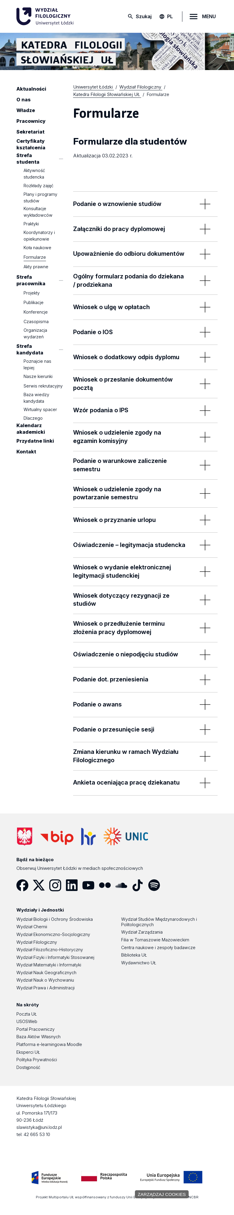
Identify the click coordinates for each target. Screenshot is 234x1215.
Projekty (32, 292)
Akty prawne (36, 266)
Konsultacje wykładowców (38, 212)
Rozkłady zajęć (38, 185)
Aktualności (31, 89)
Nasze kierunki (38, 376)
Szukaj (144, 16)
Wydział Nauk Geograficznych (46, 972)
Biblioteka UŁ (134, 954)
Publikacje (34, 302)
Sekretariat (30, 132)
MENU (209, 16)
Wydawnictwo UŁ (138, 962)
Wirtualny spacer (40, 409)
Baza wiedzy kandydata (36, 398)
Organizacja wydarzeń (35, 333)
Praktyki (31, 223)
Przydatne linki (35, 441)
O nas (23, 100)
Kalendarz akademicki (30, 428)
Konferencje (36, 311)
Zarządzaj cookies (162, 1194)
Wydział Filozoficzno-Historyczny (49, 949)
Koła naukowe (37, 247)
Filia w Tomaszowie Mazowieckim (155, 939)
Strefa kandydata (29, 349)
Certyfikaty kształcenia (30, 144)
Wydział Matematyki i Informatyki (48, 964)
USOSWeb (26, 1021)
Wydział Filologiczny (36, 942)
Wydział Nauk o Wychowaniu (45, 979)
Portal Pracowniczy (35, 1029)
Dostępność (28, 1067)
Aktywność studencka (34, 173)
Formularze (35, 257)
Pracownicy (31, 121)
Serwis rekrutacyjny (43, 385)
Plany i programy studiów (40, 197)
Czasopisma (36, 321)
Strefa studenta (27, 158)
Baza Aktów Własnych (38, 1036)
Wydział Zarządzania (142, 932)
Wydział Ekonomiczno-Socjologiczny (53, 934)
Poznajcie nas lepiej (37, 364)
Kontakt (26, 452)
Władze (25, 110)
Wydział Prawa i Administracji (45, 987)
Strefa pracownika (30, 280)
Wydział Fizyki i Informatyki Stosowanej (55, 957)
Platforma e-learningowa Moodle (49, 1044)
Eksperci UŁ (28, 1052)
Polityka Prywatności (36, 1059)
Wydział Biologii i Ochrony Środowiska (54, 919)
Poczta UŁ (26, 1013)
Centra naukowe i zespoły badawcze (158, 947)
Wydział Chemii (31, 926)
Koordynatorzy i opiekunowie (39, 235)
